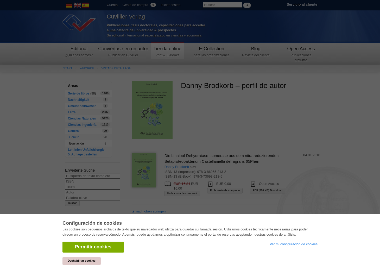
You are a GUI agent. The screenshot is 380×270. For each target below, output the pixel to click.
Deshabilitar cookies (82, 260)
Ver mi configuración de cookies (294, 244)
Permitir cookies (93, 246)
